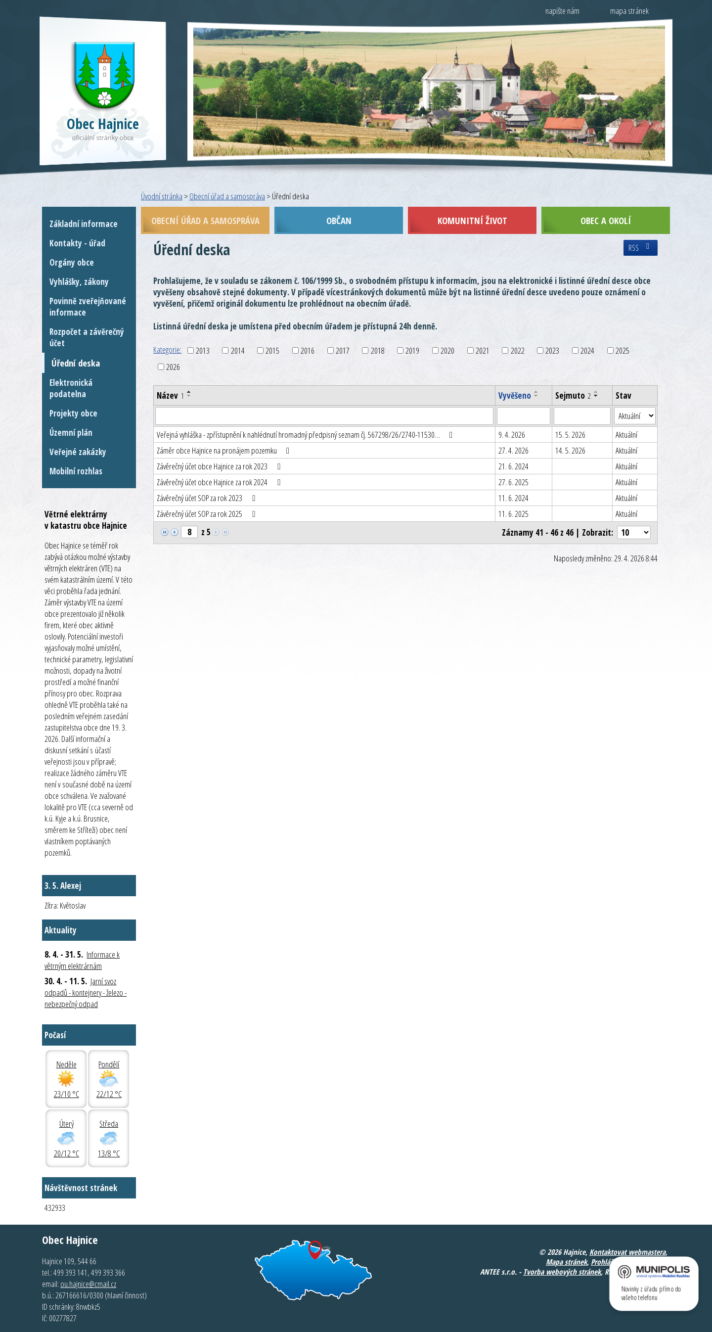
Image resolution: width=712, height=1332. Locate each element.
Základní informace (83, 224)
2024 (587, 350)
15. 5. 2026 (570, 434)
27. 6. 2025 (513, 482)
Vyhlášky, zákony (79, 281)
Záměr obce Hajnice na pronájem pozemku (225, 450)
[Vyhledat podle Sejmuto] (582, 416)
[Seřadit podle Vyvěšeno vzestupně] (536, 392)
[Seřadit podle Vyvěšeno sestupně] (536, 396)
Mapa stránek (566, 1262)
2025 (622, 350)
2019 (412, 350)
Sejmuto (573, 395)
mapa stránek (629, 10)
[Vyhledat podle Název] (324, 416)
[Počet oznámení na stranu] (634, 532)
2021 (483, 350)
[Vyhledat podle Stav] (635, 416)
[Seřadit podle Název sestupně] (189, 396)
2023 (552, 350)
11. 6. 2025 (513, 513)
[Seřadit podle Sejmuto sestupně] (596, 396)
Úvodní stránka (161, 196)
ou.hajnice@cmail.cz (88, 1283)
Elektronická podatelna (70, 388)
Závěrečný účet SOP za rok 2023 (208, 498)
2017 (343, 350)
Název (170, 395)
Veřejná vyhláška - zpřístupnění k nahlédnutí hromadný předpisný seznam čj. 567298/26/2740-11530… (306, 434)
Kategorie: (167, 349)
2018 (378, 350)
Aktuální (626, 434)
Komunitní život (472, 220)
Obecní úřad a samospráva (227, 196)
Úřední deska (75, 363)
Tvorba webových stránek (562, 1272)
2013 (203, 350)
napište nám (562, 10)
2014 (238, 350)
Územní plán (70, 432)
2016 (307, 350)
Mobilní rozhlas (75, 471)
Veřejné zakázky (77, 452)
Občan (339, 220)
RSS (640, 247)
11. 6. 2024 (513, 498)
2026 (173, 366)
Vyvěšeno (514, 395)
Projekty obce (73, 413)
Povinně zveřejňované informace (87, 306)
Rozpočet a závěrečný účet (86, 337)
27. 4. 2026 (513, 450)
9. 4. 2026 (511, 434)
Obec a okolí (605, 220)
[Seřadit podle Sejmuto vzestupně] (596, 392)
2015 (272, 350)
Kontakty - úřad (77, 243)
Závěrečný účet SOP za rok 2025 (208, 513)
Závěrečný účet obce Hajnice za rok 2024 (220, 482)
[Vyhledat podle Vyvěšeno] (523, 416)
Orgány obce (71, 262)
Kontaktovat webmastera (627, 1252)
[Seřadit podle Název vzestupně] (189, 392)
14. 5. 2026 (570, 450)
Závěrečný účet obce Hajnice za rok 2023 (220, 466)
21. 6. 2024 (513, 466)
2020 (447, 350)
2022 (518, 350)
